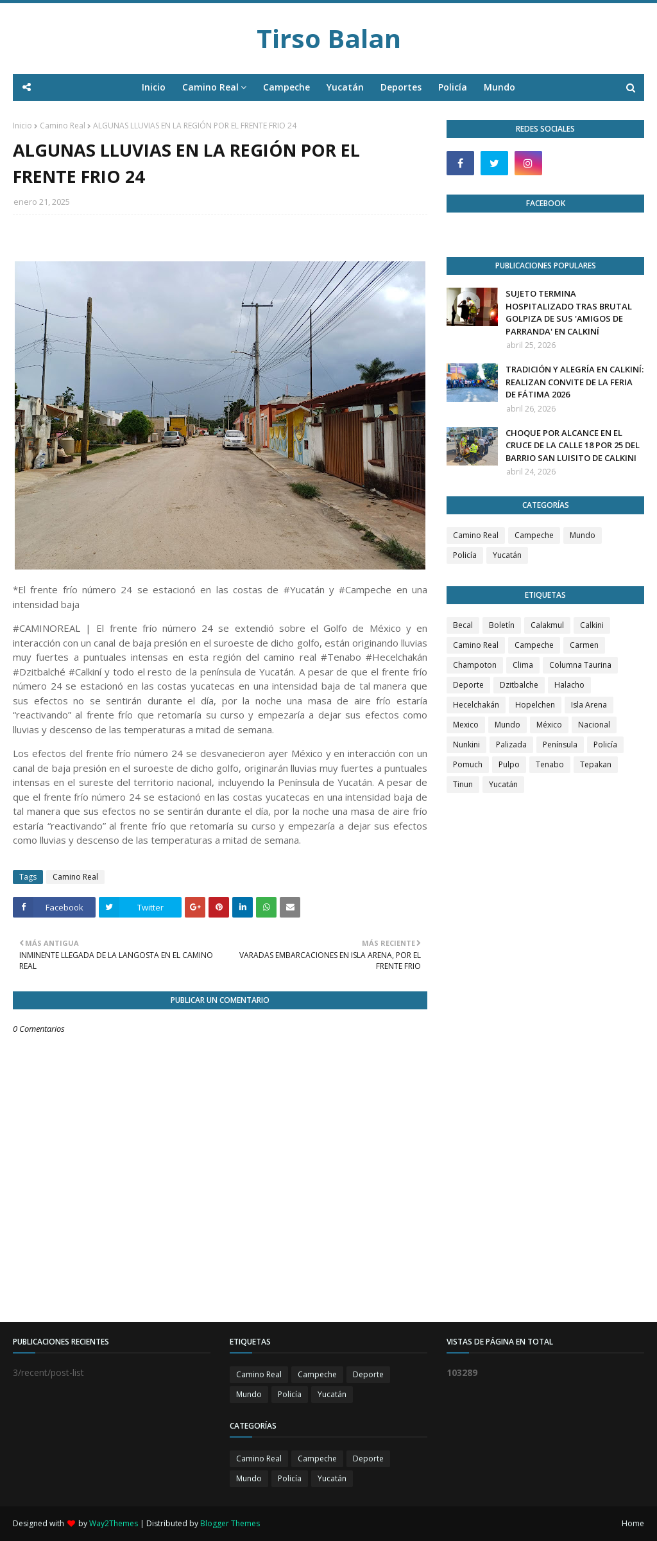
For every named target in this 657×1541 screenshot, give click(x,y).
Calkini (592, 625)
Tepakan (595, 764)
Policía (465, 555)
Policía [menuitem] (452, 87)
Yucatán (507, 555)
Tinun (463, 784)
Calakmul (547, 625)
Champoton (475, 664)
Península (560, 744)
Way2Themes (113, 1523)
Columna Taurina (580, 664)
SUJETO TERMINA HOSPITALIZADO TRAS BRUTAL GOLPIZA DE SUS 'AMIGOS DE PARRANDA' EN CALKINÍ (569, 312)
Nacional (594, 724)
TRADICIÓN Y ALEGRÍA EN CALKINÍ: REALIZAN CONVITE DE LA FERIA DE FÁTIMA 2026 (575, 381)
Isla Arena (589, 704)
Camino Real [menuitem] (210, 87)
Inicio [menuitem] (154, 87)
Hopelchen (535, 704)
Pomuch (467, 764)
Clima (523, 664)
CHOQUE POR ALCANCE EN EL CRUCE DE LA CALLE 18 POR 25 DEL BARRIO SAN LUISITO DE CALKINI (573, 445)
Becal (463, 625)
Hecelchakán (476, 704)
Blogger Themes (230, 1523)
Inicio (22, 125)
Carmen (584, 645)
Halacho (569, 684)
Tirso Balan (329, 38)
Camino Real (62, 125)
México (549, 724)
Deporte (468, 684)
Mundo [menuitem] (499, 87)
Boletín (502, 625)
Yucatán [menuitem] (345, 87)
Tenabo (550, 764)
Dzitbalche (519, 684)
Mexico (466, 724)
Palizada (511, 744)
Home (633, 1523)
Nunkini (466, 744)
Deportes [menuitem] (401, 87)
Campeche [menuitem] (286, 87)
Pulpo (509, 764)
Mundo (582, 535)
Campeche (534, 535)
